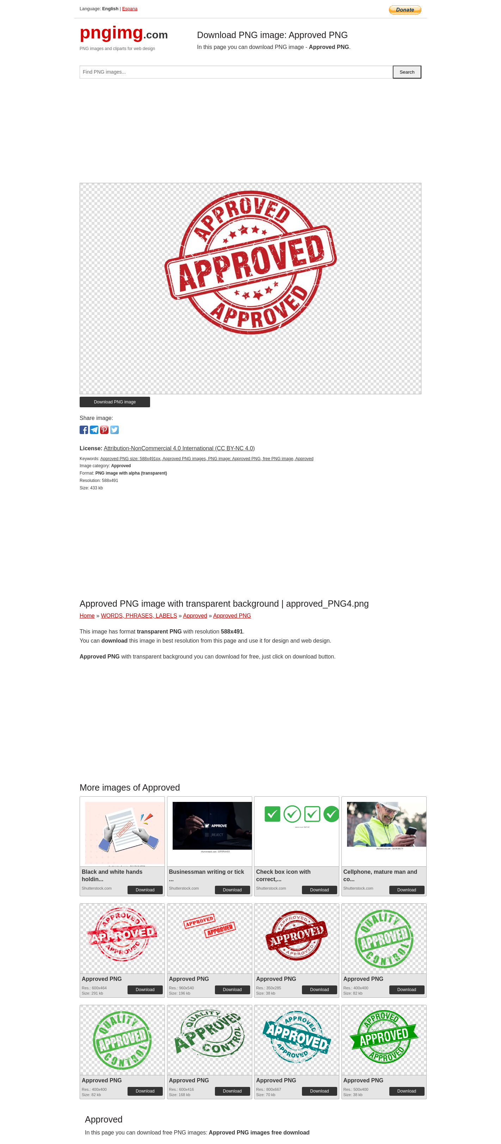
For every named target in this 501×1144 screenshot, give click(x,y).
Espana (129, 8)
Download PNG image (115, 402)
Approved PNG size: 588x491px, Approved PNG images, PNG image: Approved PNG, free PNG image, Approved (207, 458)
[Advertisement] (250, 133)
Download (145, 890)
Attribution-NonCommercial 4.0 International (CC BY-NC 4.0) (179, 448)
